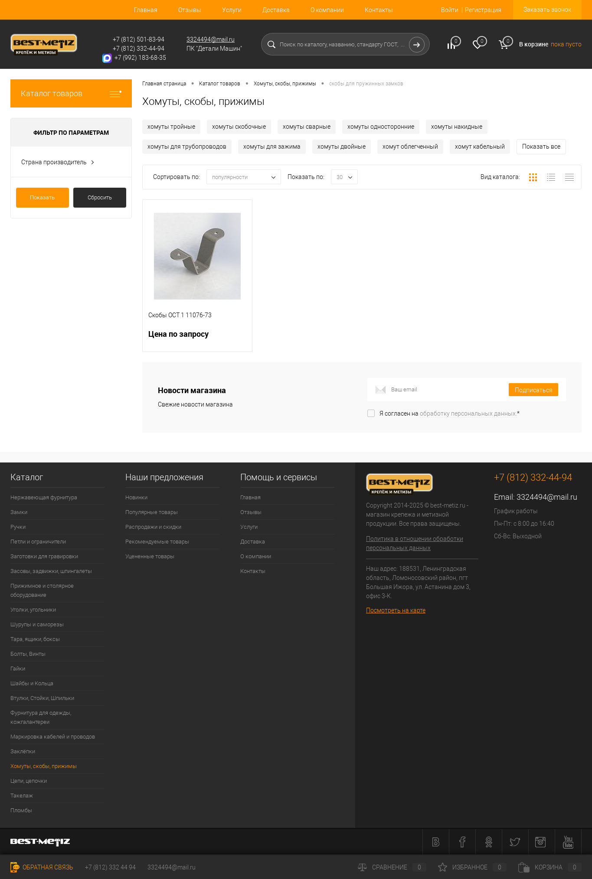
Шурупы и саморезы (37, 624)
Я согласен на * (449, 413)
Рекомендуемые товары (157, 541)
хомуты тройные (171, 126)
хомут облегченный (410, 146)
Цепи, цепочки (28, 781)
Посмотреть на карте (395, 610)
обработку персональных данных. (468, 413)
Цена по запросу (197, 339)
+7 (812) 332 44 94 (110, 867)
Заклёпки (22, 751)
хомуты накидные (456, 126)
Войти (449, 10)
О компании (327, 10)
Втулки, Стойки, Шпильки (42, 698)
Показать (42, 197)
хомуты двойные (341, 146)
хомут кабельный (480, 146)
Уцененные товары (149, 556)
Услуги (232, 10)
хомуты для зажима (272, 146)
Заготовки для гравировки (44, 556)
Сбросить (100, 197)
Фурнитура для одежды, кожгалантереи (40, 717)
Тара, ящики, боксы (35, 639)
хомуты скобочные (239, 126)
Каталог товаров (71, 93)
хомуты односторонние (380, 126)
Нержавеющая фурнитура (43, 497)
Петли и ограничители (38, 541)
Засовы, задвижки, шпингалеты (51, 571)
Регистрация (483, 10)
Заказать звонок (547, 9)
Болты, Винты (28, 654)
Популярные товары (151, 512)
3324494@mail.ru (210, 39)
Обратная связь (41, 867)
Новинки (136, 497)
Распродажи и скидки (153, 527)
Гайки (17, 668)
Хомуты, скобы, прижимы (43, 766)
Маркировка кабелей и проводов (52, 736)
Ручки (18, 527)
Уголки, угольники (33, 609)
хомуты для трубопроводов (186, 146)
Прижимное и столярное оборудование (42, 590)
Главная (145, 10)
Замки (18, 512)
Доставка (276, 10)
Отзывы (189, 10)
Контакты (379, 10)
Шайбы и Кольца (31, 683)
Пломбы (21, 810)
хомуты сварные (306, 126)
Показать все (541, 146)
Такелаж (21, 795)
